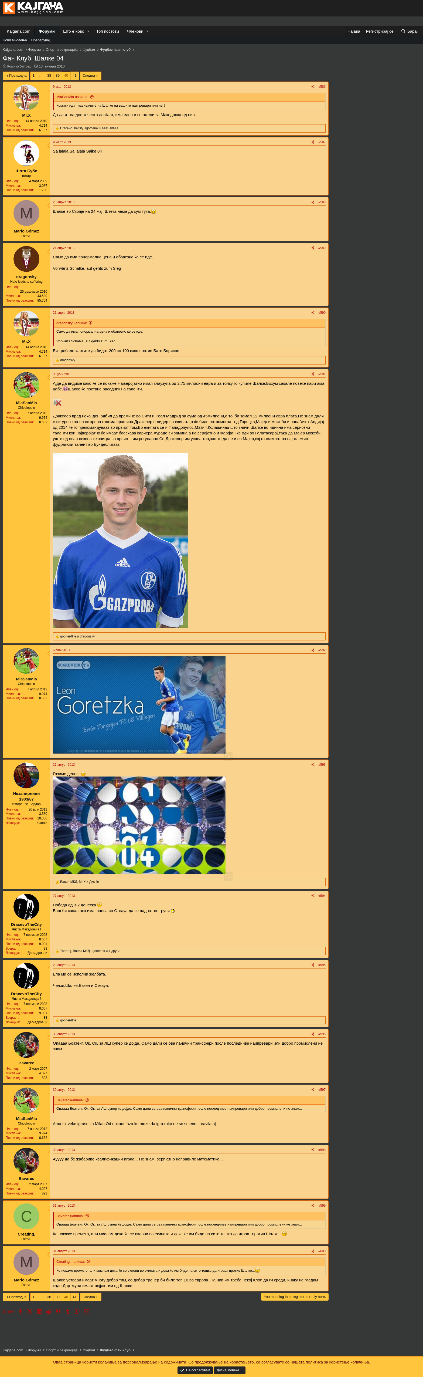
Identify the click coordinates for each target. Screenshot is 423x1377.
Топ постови (107, 31)
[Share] (312, 87)
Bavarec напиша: (70, 1100)
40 (66, 75)
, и (89, 128)
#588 (322, 202)
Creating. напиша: (70, 1262)
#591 (322, 374)
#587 (322, 142)
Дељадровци (37, 953)
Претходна (18, 75)
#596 (322, 1034)
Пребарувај (40, 40)
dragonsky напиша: (71, 323)
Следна (89, 75)
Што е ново (73, 31)
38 (49, 75)
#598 (322, 1150)
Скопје (42, 823)
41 (74, 75)
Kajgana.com (18, 31)
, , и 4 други (90, 951)
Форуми (47, 31)
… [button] (41, 75)
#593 (322, 765)
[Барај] (409, 31)
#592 (322, 650)
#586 (322, 87)
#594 (322, 896)
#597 (322, 1090)
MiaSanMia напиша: (72, 97)
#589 (322, 248)
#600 (322, 1251)
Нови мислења (15, 40)
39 (57, 75)
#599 (322, 1205)
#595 (322, 965)
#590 (322, 313)
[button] (88, 31)
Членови (135, 31)
